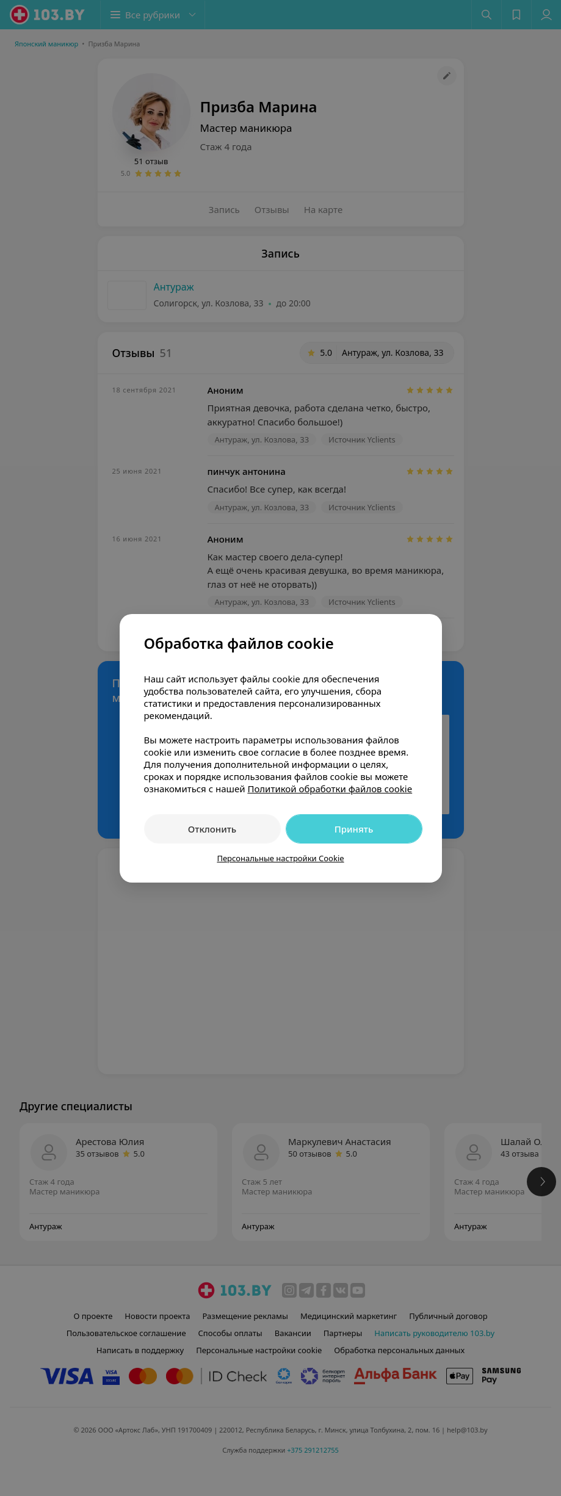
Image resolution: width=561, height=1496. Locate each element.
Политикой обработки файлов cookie (329, 788)
